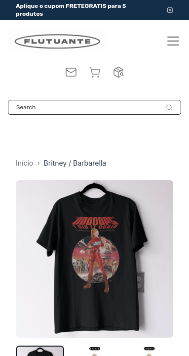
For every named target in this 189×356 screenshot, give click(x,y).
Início (24, 163)
